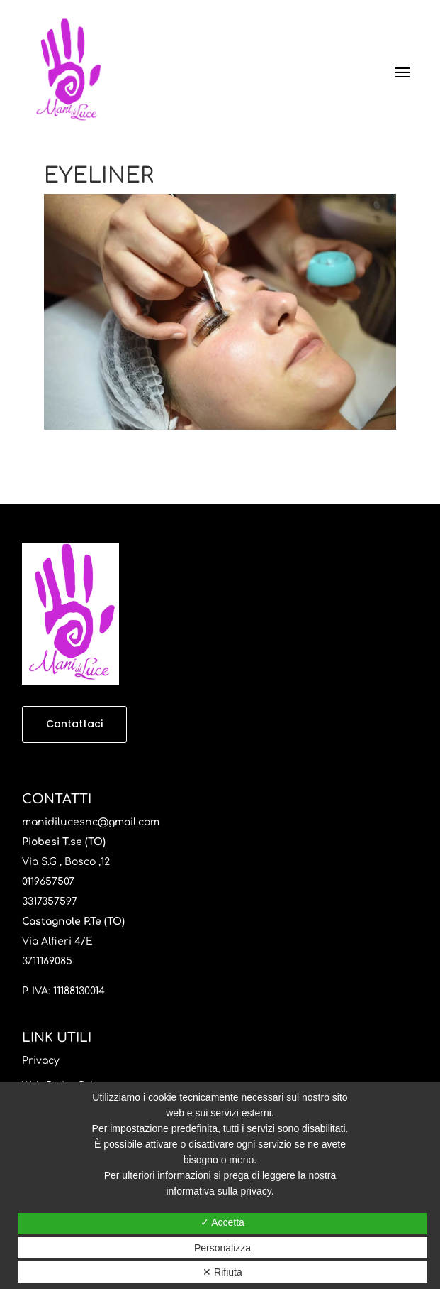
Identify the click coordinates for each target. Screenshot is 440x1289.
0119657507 (48, 881)
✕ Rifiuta (222, 1272)
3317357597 (49, 901)
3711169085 (47, 961)
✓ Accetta (222, 1222)
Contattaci (74, 724)
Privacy (41, 1060)
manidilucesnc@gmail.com (90, 822)
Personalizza (222, 1247)
